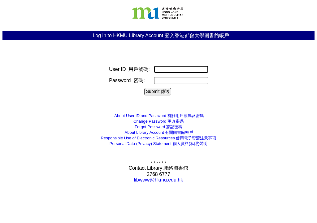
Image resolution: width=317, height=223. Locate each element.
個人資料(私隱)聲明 (158, 143)
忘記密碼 (158, 127)
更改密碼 (158, 121)
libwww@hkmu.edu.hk (158, 179)
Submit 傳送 (157, 91)
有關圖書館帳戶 (158, 132)
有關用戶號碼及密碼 (158, 115)
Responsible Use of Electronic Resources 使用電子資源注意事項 (158, 138)
